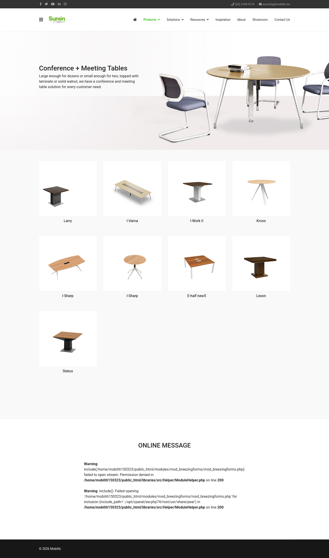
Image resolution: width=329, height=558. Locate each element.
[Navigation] (41, 19)
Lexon (261, 296)
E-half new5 (196, 296)
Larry (68, 221)
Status (68, 371)
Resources (197, 19)
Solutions (173, 19)
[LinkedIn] (59, 4)
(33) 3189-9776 (244, 4)
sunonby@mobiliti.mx (276, 4)
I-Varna (132, 221)
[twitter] (46, 4)
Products (150, 19)
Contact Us (282, 19)
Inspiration (222, 19)
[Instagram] (65, 4)
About (241, 19)
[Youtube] (53, 4)
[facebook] (41, 4)
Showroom (259, 19)
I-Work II (196, 221)
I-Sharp (67, 296)
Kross (261, 221)
